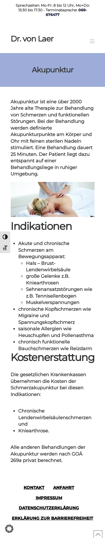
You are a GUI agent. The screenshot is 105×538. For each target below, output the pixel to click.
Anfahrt (63, 487)
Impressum (49, 497)
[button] (92, 41)
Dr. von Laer (32, 39)
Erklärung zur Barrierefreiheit (52, 518)
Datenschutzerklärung (49, 507)
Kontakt (34, 487)
